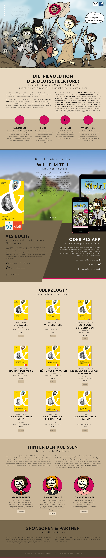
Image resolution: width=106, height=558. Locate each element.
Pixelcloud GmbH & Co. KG (49, 553)
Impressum (79, 553)
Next (102, 485)
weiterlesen (21, 511)
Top (4, 5)
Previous (4, 485)
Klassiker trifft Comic (61, 110)
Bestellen (21, 336)
